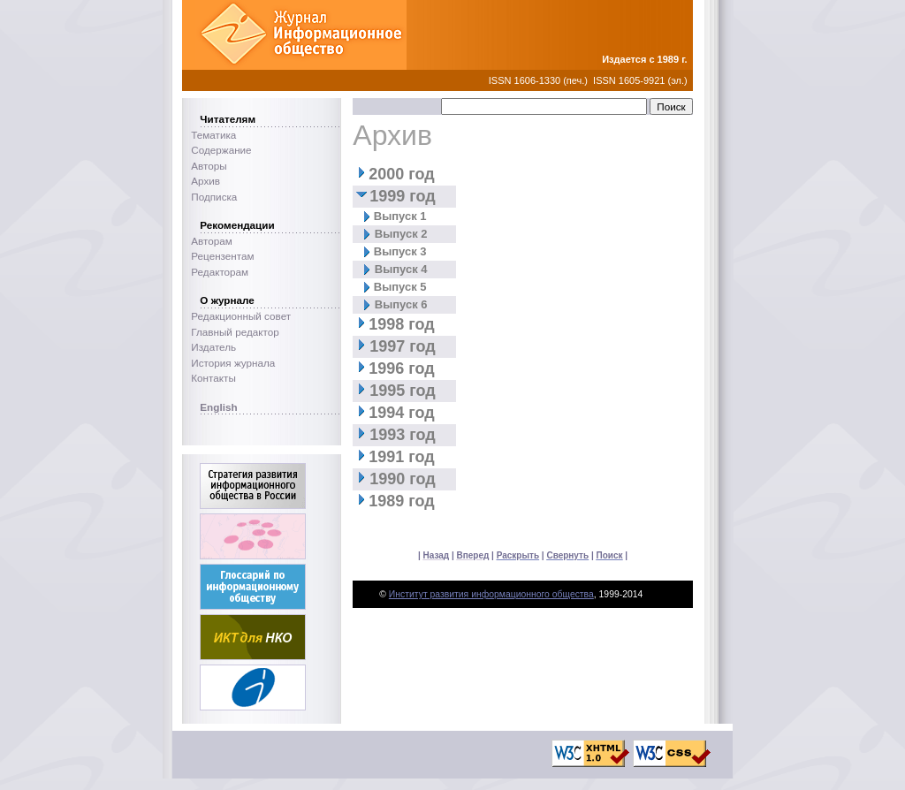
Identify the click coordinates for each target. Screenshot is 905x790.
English (218, 407)
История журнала (233, 362)
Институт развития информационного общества (491, 594)
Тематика (213, 135)
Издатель (213, 347)
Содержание (221, 150)
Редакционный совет (241, 316)
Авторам (211, 241)
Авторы (208, 165)
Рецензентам (222, 256)
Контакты (213, 378)
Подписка (214, 196)
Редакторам (219, 271)
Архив (205, 180)
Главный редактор (234, 332)
